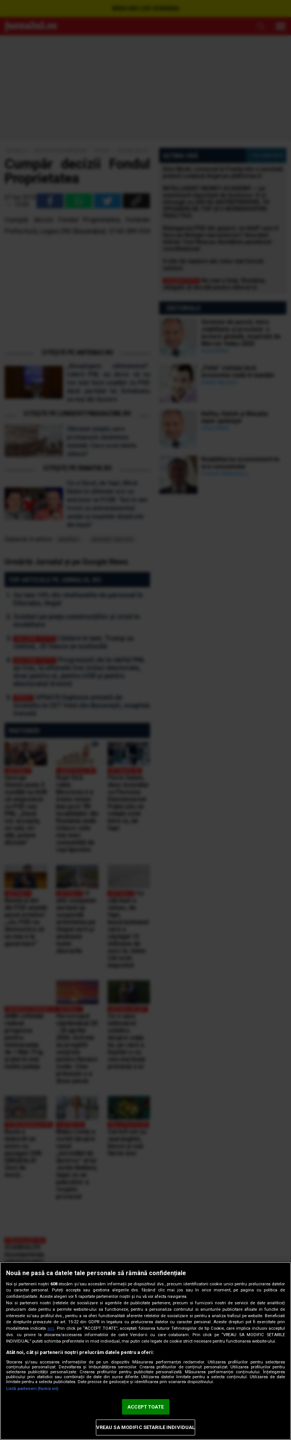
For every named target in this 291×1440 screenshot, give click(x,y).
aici (50, 1328)
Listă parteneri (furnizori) (32, 1388)
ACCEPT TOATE (145, 1407)
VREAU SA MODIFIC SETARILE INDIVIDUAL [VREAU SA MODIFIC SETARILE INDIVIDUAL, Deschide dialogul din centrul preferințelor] (145, 1427)
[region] (145, 1351)
